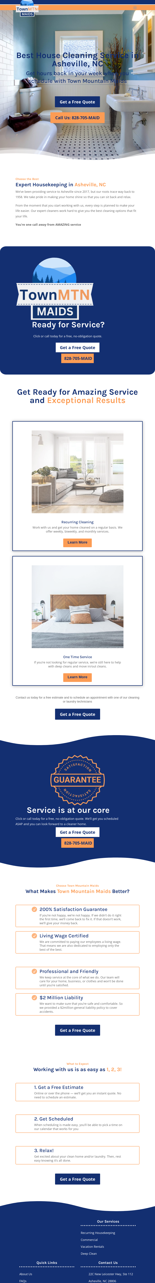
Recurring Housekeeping (98, 1233)
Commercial (89, 1240)
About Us (25, 1274)
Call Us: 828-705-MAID (77, 117)
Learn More (77, 542)
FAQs (23, 1281)
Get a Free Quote (77, 102)
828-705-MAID (78, 358)
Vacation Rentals (92, 1247)
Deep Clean (89, 1254)
